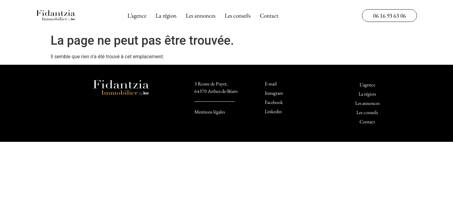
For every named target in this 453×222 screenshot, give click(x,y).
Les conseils (238, 15)
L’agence (136, 15)
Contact (269, 15)
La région (166, 15)
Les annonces (200, 15)
